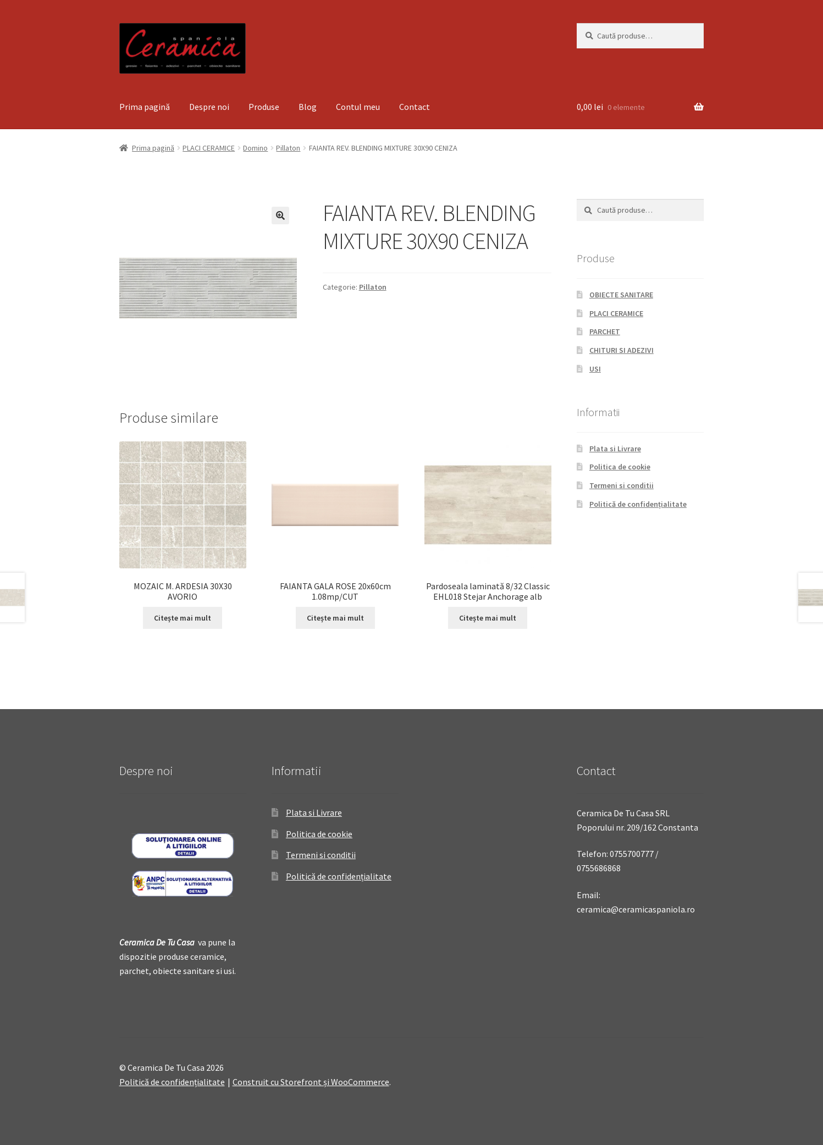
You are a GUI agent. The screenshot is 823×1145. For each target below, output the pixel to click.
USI (595, 369)
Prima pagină (144, 106)
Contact (414, 106)
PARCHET (604, 331)
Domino (255, 148)
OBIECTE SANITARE (621, 295)
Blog (308, 106)
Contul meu (358, 106)
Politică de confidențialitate (638, 504)
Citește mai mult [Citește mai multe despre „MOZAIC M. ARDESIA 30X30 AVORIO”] (182, 618)
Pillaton (288, 148)
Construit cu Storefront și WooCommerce (311, 1081)
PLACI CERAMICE (209, 148)
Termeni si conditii (621, 485)
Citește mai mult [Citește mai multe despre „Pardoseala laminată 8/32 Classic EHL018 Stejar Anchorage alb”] (487, 618)
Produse (263, 106)
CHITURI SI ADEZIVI (621, 350)
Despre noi (209, 106)
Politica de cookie (619, 467)
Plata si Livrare (615, 448)
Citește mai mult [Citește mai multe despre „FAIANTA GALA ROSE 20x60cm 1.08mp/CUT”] (335, 618)
